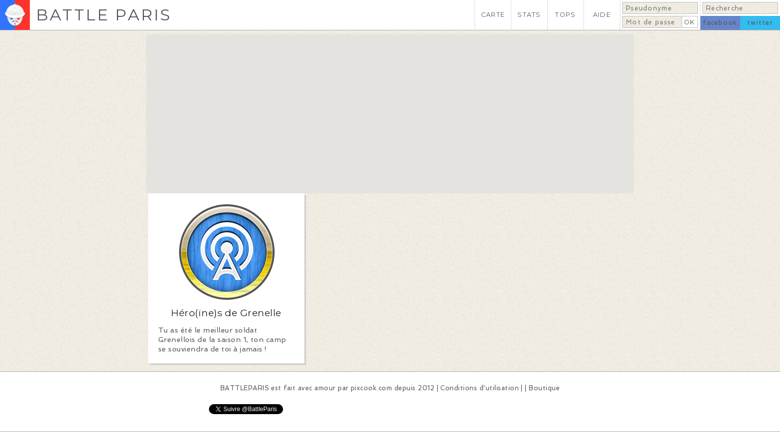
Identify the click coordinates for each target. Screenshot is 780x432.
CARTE (493, 14)
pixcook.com (371, 388)
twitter (760, 22)
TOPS (565, 14)
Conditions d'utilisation (479, 388)
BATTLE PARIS (104, 14)
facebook (720, 22)
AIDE (602, 14)
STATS (529, 14)
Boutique (544, 388)
